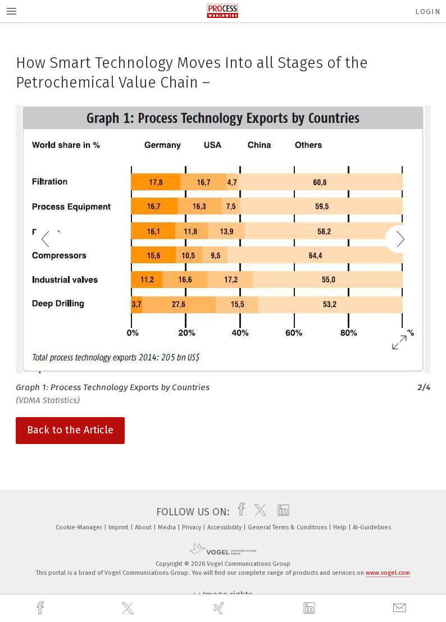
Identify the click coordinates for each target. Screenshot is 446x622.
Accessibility (225, 527)
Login (427, 11)
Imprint (119, 527)
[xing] (220, 608)
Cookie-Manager (80, 527)
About (144, 527)
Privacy (192, 527)
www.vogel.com (388, 573)
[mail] (401, 608)
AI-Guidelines (372, 527)
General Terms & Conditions (288, 527)
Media (168, 527)
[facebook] (41, 608)
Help (340, 527)
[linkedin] (310, 608)
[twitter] (129, 608)
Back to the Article (70, 430)
